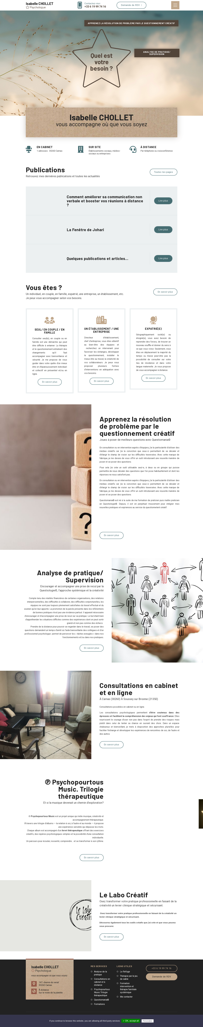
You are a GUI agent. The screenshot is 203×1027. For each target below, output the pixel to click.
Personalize (147, 1021)
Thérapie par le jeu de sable (128, 977)
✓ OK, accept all (131, 1021)
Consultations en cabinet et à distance (102, 982)
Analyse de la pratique (100, 973)
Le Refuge (125, 971)
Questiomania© (101, 999)
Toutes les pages (163, 172)
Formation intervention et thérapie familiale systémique (128, 988)
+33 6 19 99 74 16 (161, 968)
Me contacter (126, 996)
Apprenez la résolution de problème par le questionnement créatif (131, 23)
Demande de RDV (131, 5)
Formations (99, 1004)
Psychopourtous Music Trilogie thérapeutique (102, 992)
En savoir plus (165, 292)
